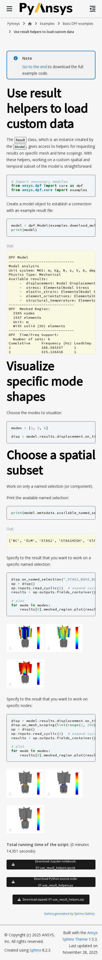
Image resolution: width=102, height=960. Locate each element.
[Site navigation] (9, 8)
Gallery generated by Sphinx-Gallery (69, 914)
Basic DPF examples (78, 23)
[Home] (30, 23)
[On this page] (93, 8)
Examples (47, 23)
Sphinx (35, 950)
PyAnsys (13, 23)
